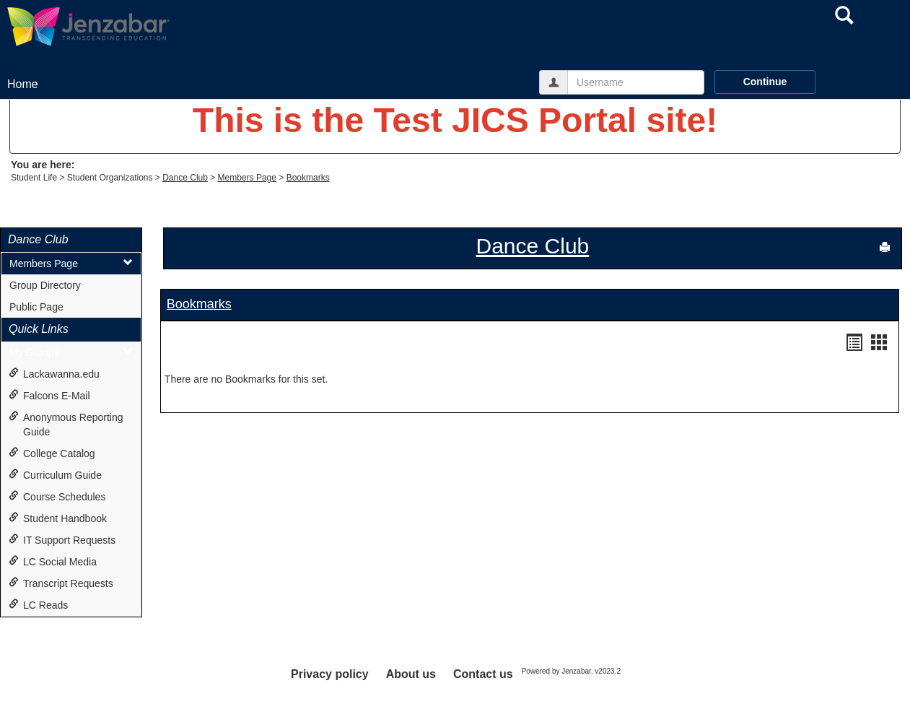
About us (411, 674)
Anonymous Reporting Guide (66, 424)
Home (22, 84)
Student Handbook (58, 518)
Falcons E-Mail (49, 395)
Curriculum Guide (55, 475)
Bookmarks (308, 178)
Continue (765, 81)
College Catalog (52, 453)
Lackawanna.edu (54, 374)
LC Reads (38, 605)
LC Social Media (53, 561)
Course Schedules (57, 496)
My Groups (71, 352)
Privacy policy (330, 674)
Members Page (247, 178)
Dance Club (185, 178)
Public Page (36, 307)
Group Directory (45, 285)
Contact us (483, 674)
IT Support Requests (62, 540)
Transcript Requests (61, 583)
